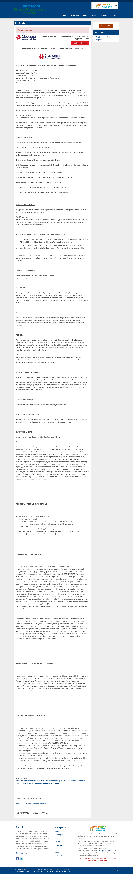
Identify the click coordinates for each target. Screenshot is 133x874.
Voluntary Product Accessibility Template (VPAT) (53, 871)
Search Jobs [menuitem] (59, 835)
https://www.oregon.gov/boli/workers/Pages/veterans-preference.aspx (43, 768)
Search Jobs (75, 15)
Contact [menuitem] (57, 849)
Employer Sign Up (103, 37)
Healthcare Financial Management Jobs (41, 869)
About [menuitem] (56, 838)
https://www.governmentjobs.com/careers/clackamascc (38, 569)
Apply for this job (80, 43)
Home (65, 15)
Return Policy (30, 871)
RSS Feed (20, 871)
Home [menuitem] (56, 831)
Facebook (17, 858)
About (85, 15)
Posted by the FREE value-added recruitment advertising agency (31, 803)
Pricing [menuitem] (57, 842)
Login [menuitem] (56, 852)
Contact (113, 15)
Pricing (93, 15)
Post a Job (105, 25)
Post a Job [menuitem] (58, 856)
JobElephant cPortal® (105, 851)
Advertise (103, 15)
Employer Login (102, 39)
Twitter (21, 858)
